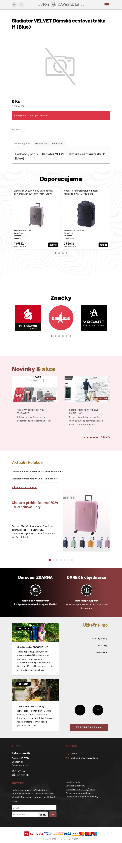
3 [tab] (63, 253)
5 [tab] (66, 336)
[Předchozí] (97, 710)
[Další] (80, 710)
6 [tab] (70, 336)
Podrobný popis (22, 143)
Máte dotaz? (41, 143)
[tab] (22, 143)
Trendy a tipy (100, 638)
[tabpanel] (36, 218)
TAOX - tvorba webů (61, 838)
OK (52, 814)
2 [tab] (59, 253)
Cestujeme (101, 652)
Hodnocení (57, 143)
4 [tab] (66, 253)
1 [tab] (55, 253)
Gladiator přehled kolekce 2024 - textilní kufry (35, 478)
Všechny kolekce (24, 487)
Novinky (103, 645)
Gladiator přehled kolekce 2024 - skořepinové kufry (37, 471)
